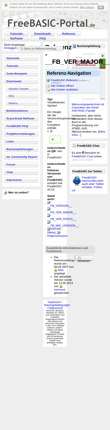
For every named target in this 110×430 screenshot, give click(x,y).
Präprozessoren (57, 236)
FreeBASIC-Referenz (70, 80)
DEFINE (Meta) (54, 231)
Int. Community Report (21, 156)
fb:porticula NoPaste (20, 118)
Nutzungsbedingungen (57, 305)
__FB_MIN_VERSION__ (63, 226)
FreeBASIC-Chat (82, 156)
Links (10, 141)
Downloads (42, 33)
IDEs (11, 96)
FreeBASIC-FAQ (17, 126)
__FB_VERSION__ (59, 206)
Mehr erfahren (87, 7)
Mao (61, 270)
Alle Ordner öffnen (62, 85)
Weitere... (14, 103)
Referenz (68, 33)
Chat (9, 172)
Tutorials (16, 33)
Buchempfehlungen (19, 149)
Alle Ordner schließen (64, 89)
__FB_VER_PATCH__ (61, 219)
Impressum (14, 179)
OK (101, 7)
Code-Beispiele (16, 73)
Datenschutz (56, 308)
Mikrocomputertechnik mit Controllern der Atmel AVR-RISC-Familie (88, 107)
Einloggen (10, 48)
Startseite (12, 58)
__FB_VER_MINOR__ (61, 213)
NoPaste (16, 38)
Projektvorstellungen (20, 133)
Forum (10, 164)
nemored (59, 290)
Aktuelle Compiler (19, 88)
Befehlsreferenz (17, 110)
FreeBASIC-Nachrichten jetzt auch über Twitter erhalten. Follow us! (88, 184)
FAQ (42, 38)
